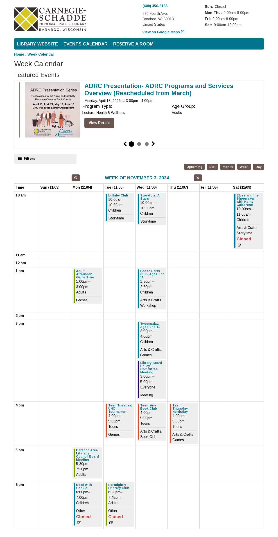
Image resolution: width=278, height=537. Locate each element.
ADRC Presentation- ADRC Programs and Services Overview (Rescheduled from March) (158, 90)
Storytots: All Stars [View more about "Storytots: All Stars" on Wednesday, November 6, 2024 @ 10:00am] (150, 197)
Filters (29, 158)
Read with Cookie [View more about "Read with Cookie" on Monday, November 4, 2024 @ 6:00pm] (84, 486)
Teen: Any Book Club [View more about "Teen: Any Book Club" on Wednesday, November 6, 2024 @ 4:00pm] (148, 407)
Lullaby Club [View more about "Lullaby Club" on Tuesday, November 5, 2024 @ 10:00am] (118, 195)
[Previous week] (76, 177)
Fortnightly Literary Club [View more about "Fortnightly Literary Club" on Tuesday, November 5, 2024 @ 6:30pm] (118, 486)
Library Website (37, 43)
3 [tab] (146, 144)
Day (258, 167)
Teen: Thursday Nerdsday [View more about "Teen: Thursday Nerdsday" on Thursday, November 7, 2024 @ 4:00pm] (180, 408)
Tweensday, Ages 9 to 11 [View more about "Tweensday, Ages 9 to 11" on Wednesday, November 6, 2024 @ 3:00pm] (150, 325)
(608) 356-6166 (154, 6)
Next (153, 144)
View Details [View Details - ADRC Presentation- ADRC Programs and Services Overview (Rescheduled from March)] (99, 123)
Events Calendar (85, 43)
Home (19, 54)
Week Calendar (40, 54)
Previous (125, 144)
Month (228, 167)
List (212, 167)
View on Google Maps (161, 32)
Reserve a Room (133, 43)
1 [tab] (131, 144)
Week (244, 167)
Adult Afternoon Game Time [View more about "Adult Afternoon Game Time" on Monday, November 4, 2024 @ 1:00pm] (85, 274)
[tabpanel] (139, 110)
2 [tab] (139, 144)
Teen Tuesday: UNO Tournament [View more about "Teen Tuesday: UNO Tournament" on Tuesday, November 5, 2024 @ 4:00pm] (120, 408)
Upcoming (194, 167)
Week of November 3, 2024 (137, 177)
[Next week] (198, 177)
